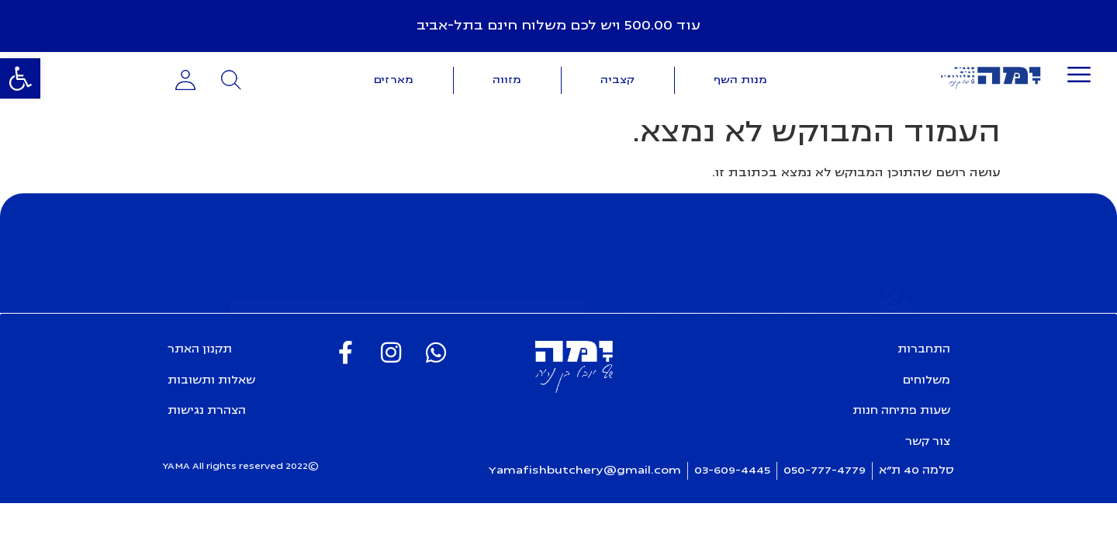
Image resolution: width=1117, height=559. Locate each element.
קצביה (617, 79)
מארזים (393, 79)
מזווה (507, 79)
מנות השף (740, 79)
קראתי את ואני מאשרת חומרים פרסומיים (439, 293)
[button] (20, 78)
